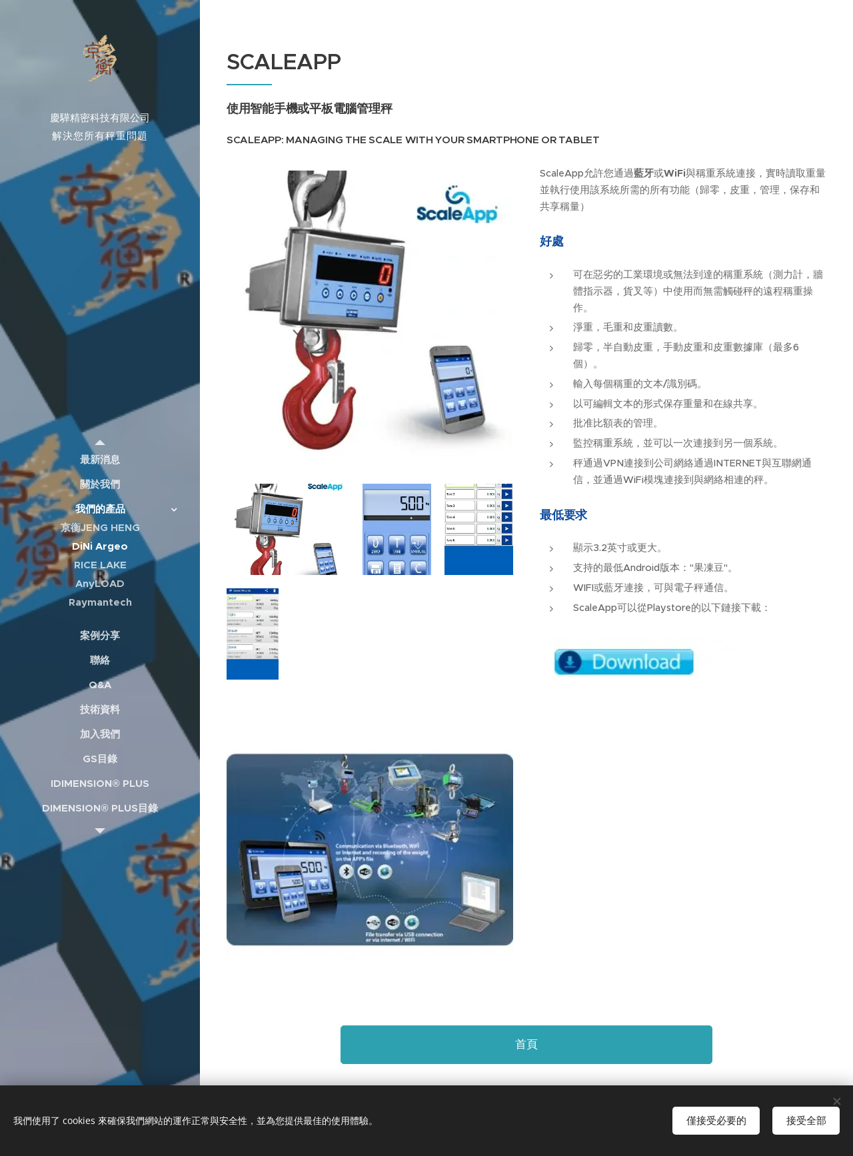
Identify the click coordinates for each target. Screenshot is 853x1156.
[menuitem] (100, 459)
